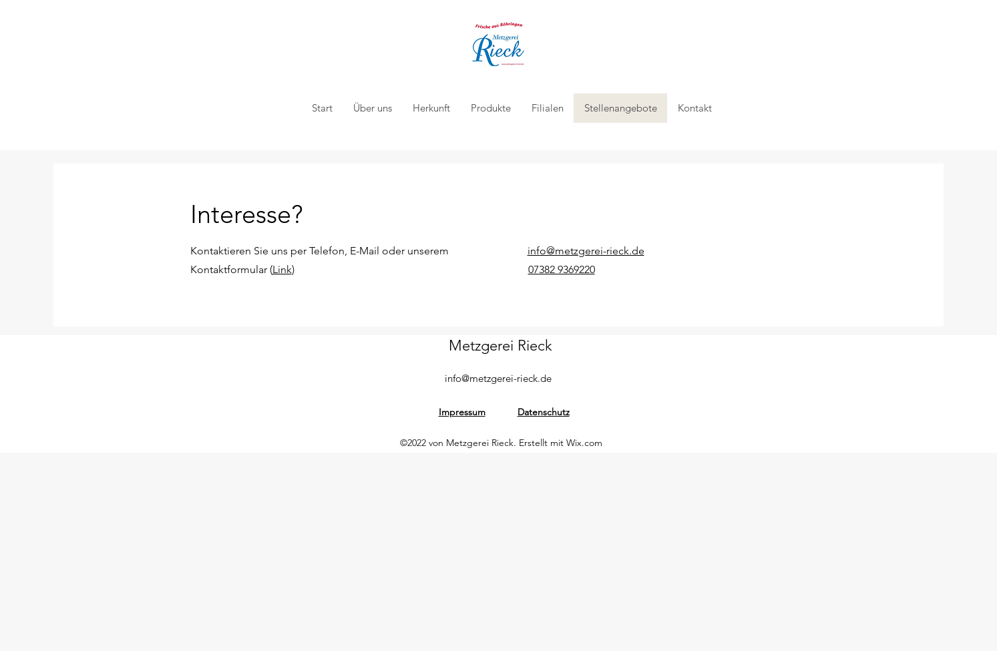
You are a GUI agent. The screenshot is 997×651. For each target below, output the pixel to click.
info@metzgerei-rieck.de (498, 378)
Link (282, 269)
